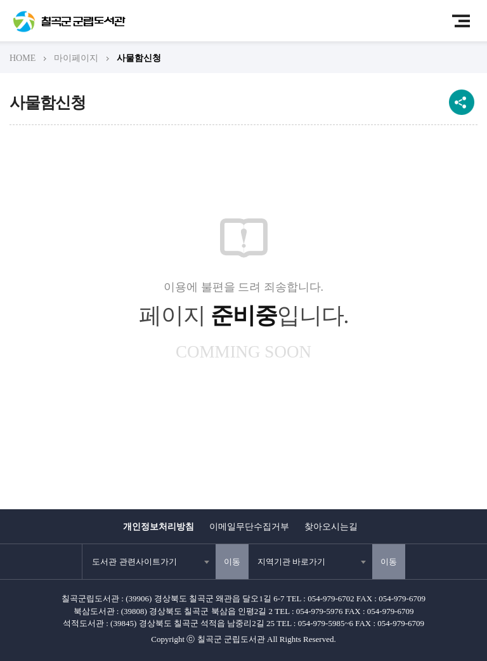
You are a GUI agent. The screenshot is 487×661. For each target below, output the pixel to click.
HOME (23, 58)
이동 (232, 561)
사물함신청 (139, 58)
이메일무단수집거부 (249, 526)
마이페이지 (76, 58)
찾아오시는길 (331, 526)
